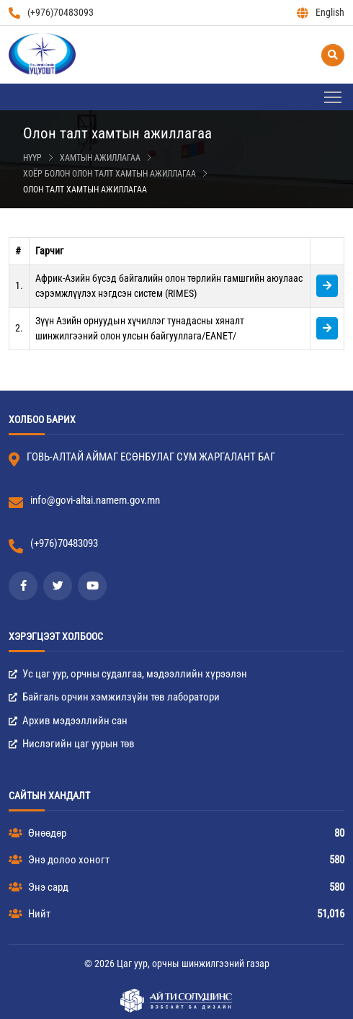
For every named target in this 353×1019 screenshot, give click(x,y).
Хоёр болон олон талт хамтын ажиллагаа (109, 173)
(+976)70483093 (51, 12)
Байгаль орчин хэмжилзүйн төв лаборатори (114, 696)
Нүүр (32, 157)
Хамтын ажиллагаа (100, 157)
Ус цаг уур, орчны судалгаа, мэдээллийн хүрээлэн (128, 673)
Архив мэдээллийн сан (68, 720)
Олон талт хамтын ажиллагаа (85, 189)
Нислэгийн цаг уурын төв (72, 743)
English (320, 12)
